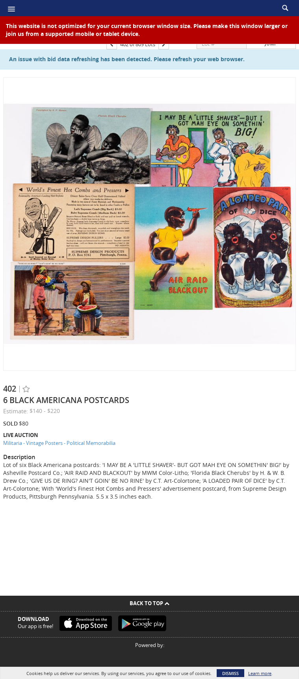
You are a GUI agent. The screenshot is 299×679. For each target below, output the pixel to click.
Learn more (259, 673)
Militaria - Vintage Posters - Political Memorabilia (59, 442)
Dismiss (230, 673)
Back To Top (149, 603)
